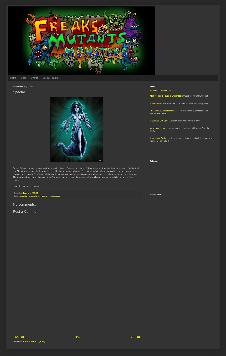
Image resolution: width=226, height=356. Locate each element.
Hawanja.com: (156, 103)
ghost (31, 196)
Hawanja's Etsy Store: (159, 121)
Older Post (135, 337)
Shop (23, 78)
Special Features (51, 78)
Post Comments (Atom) (35, 341)
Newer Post (19, 337)
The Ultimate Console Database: (164, 111)
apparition (24, 196)
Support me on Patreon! (160, 90)
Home (13, 78)
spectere (45, 196)
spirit (51, 196)
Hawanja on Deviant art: (160, 138)
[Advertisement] (76, 309)
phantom (37, 196)
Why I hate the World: (159, 128)
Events (34, 78)
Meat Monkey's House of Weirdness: (166, 96)
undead (57, 196)
